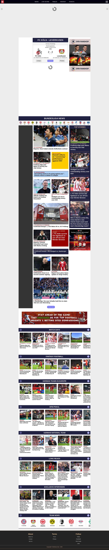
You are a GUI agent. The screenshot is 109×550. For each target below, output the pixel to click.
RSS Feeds (78, 539)
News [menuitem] (37, 1)
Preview (62, 58)
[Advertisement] (54, 24)
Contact (30, 536)
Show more (51, 304)
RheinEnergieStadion (50, 43)
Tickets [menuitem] (71, 1)
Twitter (78, 534)
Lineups (39, 58)
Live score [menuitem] (45, 1)
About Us (30, 534)
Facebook (78, 536)
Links (78, 541)
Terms (54, 534)
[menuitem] (17, 1)
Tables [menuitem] (54, 1)
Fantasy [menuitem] (63, 1)
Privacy (54, 536)
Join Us (30, 539)
